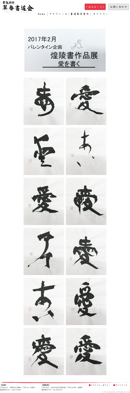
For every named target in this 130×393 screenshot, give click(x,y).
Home (42, 14)
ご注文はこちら (95, 7)
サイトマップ (120, 385)
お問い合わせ (118, 7)
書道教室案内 (80, 14)
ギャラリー (101, 14)
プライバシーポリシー (100, 385)
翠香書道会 (18, 7)
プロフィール (58, 14)
